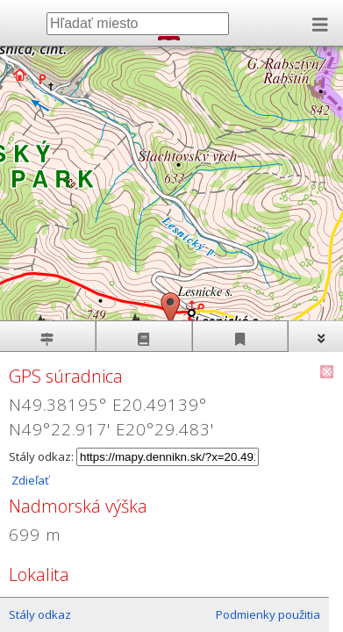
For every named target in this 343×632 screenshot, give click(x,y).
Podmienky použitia (268, 614)
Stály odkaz (40, 614)
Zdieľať (29, 480)
